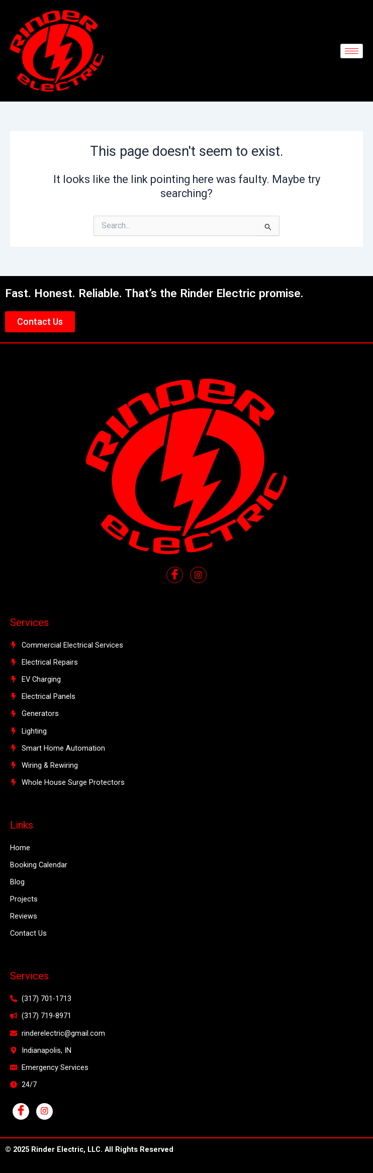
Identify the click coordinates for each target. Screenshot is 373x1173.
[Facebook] (174, 575)
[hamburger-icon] (351, 51)
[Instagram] (44, 1111)
